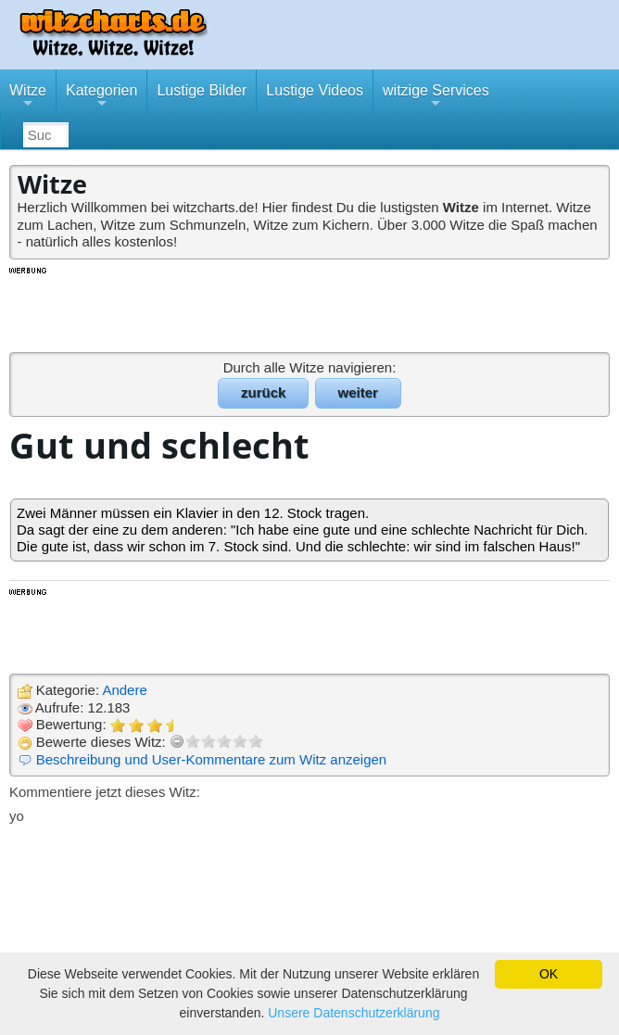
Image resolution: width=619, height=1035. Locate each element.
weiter (358, 392)
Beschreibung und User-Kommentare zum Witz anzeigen (211, 759)
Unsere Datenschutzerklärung (353, 1012)
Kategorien (101, 97)
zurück (263, 392)
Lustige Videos (314, 90)
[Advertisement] (309, 308)
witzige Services (436, 97)
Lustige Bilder (201, 90)
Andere (124, 690)
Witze (27, 97)
